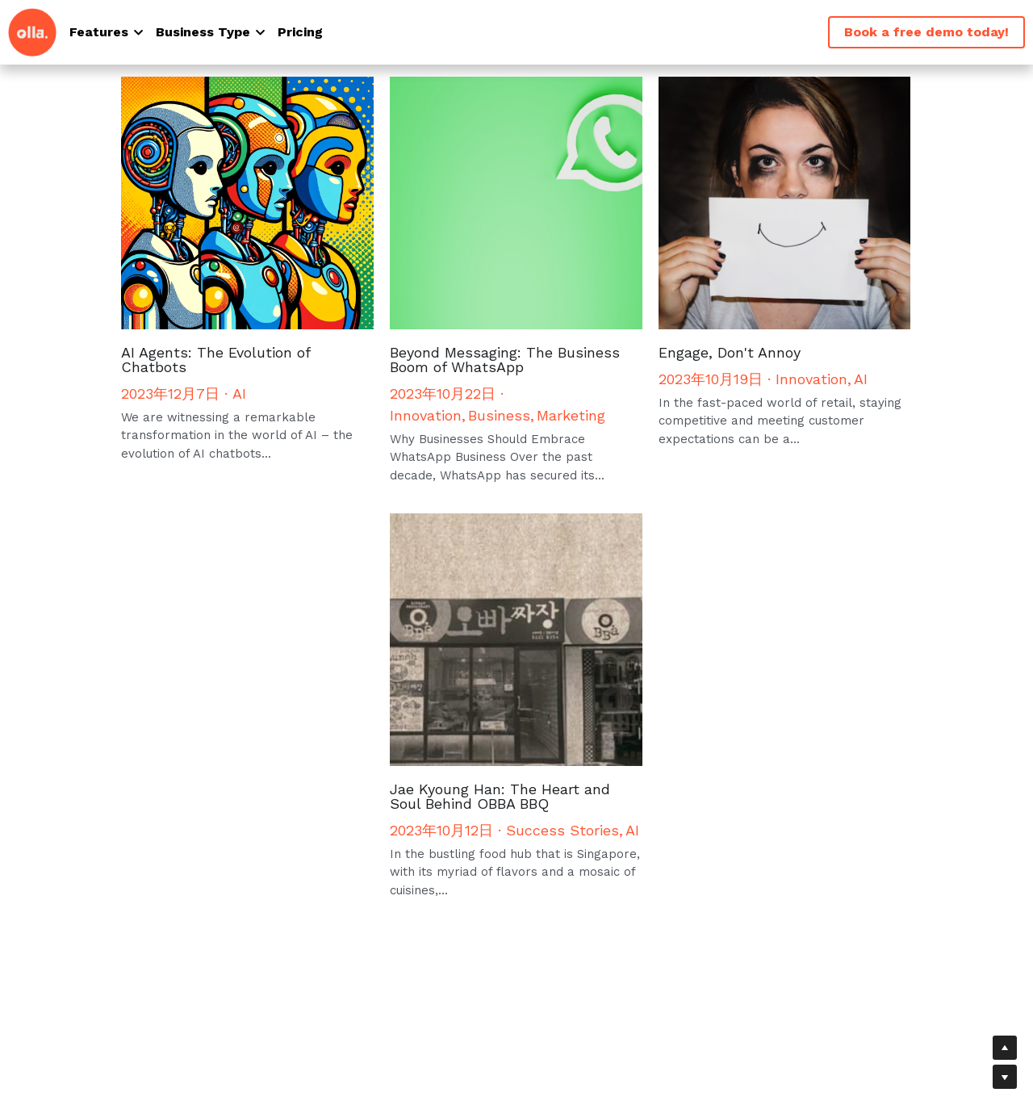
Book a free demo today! (926, 32)
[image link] (32, 31)
